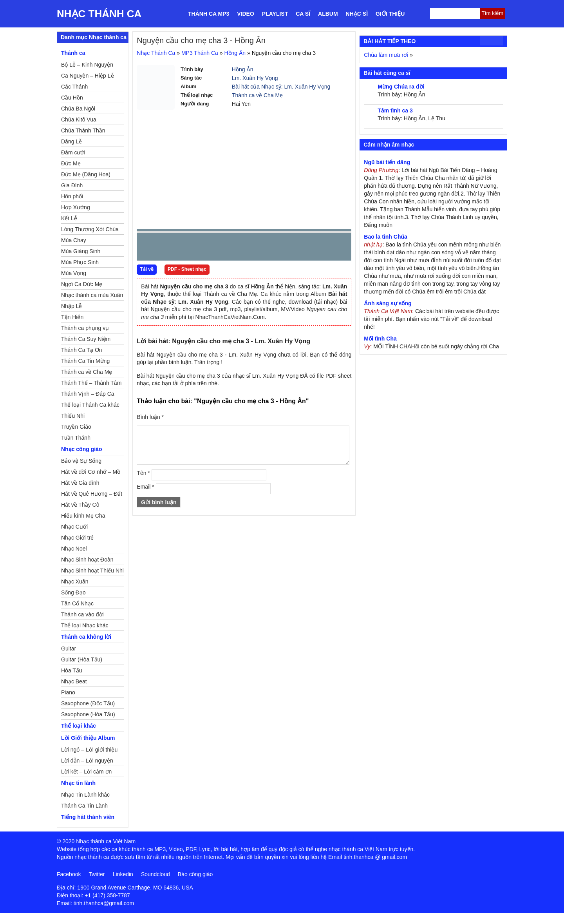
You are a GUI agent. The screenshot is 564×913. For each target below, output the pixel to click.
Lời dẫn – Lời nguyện (87, 760)
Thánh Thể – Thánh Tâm (91, 383)
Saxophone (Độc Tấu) (88, 703)
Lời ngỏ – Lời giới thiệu (89, 749)
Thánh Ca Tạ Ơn (81, 350)
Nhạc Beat (74, 681)
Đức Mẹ (71, 163)
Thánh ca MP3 (208, 14)
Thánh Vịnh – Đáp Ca (87, 394)
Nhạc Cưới (74, 527)
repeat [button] (212, 248)
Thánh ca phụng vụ (85, 328)
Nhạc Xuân (74, 581)
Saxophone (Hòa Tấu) (88, 714)
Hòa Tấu (71, 670)
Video (245, 14)
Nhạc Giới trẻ (77, 537)
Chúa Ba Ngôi (78, 108)
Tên (143, 473)
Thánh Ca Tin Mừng (85, 361)
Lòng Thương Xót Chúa (90, 229)
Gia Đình (72, 185)
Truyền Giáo (76, 427)
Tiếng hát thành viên (87, 817)
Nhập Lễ (71, 306)
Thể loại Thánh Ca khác (90, 405)
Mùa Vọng (73, 273)
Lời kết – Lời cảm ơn (86, 771)
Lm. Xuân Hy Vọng (255, 78)
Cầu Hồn (72, 97)
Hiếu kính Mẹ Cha (83, 516)
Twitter (97, 874)
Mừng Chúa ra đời (401, 86)
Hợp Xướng (75, 207)
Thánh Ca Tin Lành (84, 805)
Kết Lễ (69, 218)
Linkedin (123, 874)
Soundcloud (155, 874)
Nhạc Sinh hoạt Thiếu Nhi (92, 570)
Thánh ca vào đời (82, 614)
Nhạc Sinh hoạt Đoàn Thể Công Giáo (87, 560)
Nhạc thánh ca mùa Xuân (92, 295)
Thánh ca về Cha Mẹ (257, 95)
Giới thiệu (390, 14)
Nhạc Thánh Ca (99, 14)
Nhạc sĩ (357, 14)
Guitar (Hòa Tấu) (81, 659)
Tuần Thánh (75, 438)
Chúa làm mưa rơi (386, 55)
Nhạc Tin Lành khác (85, 795)
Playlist (275, 14)
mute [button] (299, 247)
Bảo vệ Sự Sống (81, 461)
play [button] (167, 247)
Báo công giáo (195, 874)
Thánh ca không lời (86, 637)
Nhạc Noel (74, 548)
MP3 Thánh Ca (199, 53)
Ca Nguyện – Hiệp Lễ (87, 75)
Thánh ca (73, 53)
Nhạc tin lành (78, 783)
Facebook (69, 874)
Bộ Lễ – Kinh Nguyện (87, 65)
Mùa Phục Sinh (80, 262)
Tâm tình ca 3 (395, 110)
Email (145, 487)
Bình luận (150, 417)
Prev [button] (147, 248)
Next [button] (187, 248)
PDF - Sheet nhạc (187, 269)
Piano (68, 692)
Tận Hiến (72, 317)
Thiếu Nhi (73, 416)
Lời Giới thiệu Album (88, 738)
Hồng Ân (235, 53)
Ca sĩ (303, 14)
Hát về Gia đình (80, 483)
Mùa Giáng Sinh (80, 251)
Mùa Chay (73, 240)
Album (328, 14)
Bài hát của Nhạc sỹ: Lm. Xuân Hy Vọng (281, 86)
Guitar (68, 648)
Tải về (147, 269)
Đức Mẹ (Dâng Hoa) (85, 174)
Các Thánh (74, 86)
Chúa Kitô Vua (78, 119)
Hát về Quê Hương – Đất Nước (91, 495)
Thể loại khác (78, 726)
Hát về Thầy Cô (80, 505)
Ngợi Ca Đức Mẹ (81, 284)
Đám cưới (73, 152)
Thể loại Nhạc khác (84, 625)
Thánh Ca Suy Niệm (85, 339)
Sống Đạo (73, 592)
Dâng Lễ (71, 141)
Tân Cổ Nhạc (77, 603)
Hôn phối (72, 196)
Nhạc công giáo (81, 449)
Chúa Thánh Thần (83, 130)
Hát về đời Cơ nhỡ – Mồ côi (90, 473)
